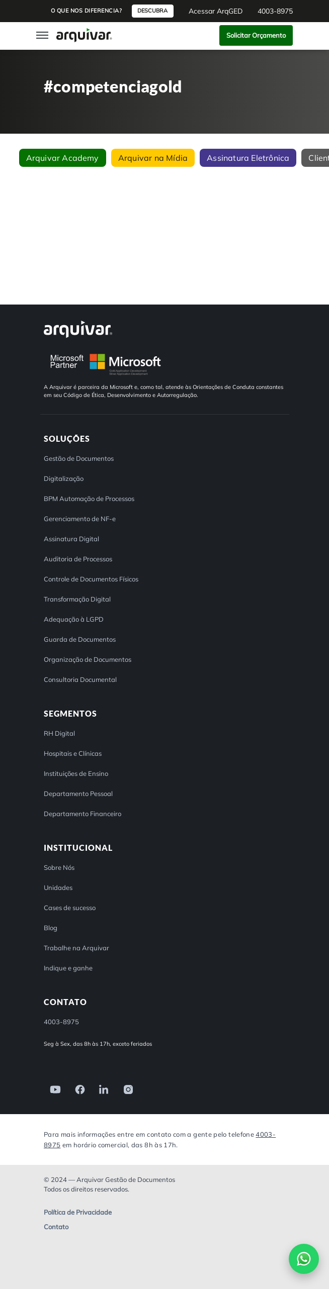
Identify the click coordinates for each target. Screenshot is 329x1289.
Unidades (58, 887)
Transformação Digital (77, 599)
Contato (56, 1227)
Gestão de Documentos (79, 458)
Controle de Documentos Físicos (91, 579)
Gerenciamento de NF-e (80, 519)
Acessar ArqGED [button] (215, 11)
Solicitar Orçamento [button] (256, 35)
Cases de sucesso (70, 908)
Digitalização (64, 478)
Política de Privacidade (78, 1212)
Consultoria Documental (80, 679)
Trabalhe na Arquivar (76, 948)
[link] (52, 1088)
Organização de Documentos (87, 659)
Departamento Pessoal (78, 793)
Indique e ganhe (68, 968)
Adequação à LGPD (74, 619)
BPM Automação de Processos (89, 498)
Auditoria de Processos (78, 559)
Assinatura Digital (71, 539)
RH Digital (59, 733)
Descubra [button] (152, 10)
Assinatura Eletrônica (248, 158)
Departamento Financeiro (82, 814)
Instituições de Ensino (76, 773)
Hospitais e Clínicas (73, 753)
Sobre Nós (59, 867)
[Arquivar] (78, 329)
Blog (50, 928)
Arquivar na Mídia (153, 158)
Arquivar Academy (62, 158)
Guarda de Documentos (80, 639)
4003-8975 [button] (275, 11)
